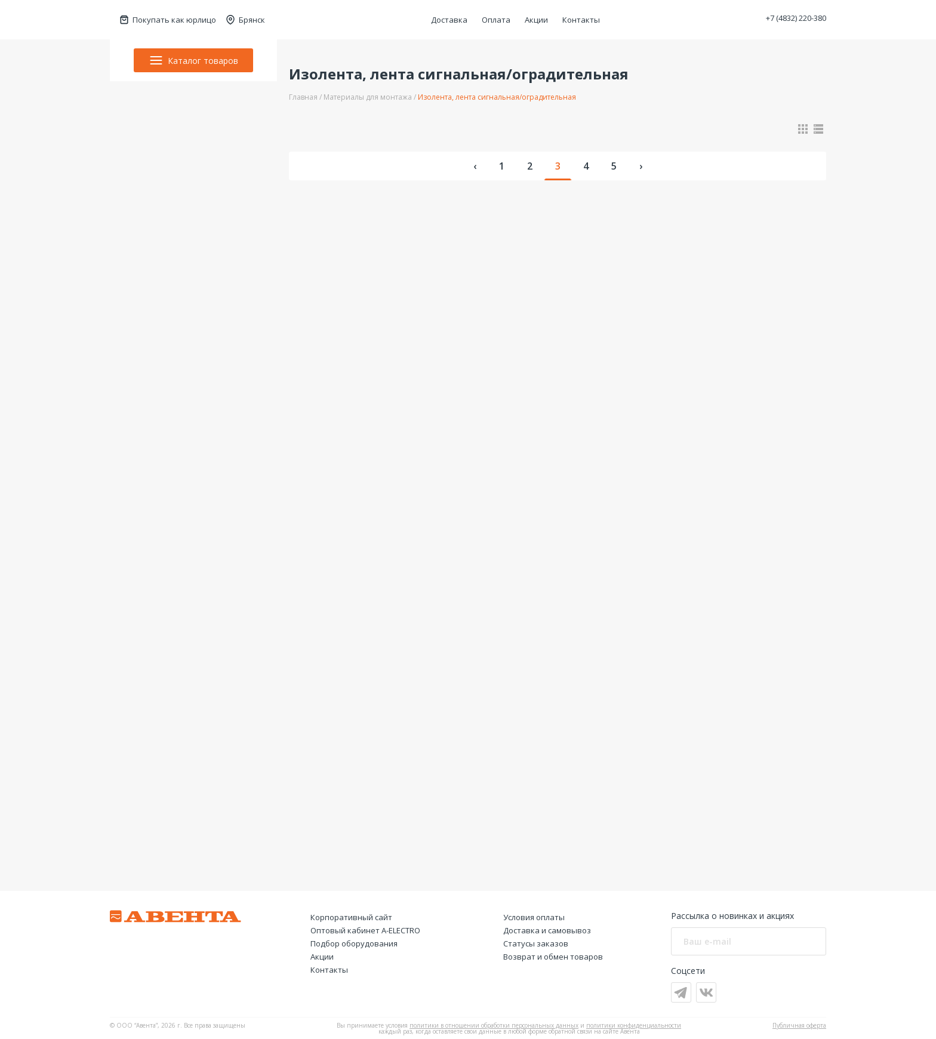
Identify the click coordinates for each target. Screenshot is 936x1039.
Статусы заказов (535, 943)
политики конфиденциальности (633, 1025)
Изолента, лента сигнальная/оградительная (497, 97)
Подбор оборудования (354, 943)
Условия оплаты (534, 917)
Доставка (449, 19)
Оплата (496, 19)
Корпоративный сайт (351, 917)
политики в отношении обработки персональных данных (494, 1025)
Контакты (581, 19)
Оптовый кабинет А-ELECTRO (365, 930)
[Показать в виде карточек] (803, 129)
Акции (536, 19)
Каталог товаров (193, 60)
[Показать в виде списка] (818, 129)
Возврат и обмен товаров (553, 956)
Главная (303, 97)
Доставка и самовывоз (547, 930)
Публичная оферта (799, 1025)
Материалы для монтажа (368, 97)
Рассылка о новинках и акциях (732, 915)
